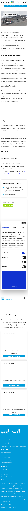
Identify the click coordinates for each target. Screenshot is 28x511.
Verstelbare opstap (6, 460)
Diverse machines (5, 457)
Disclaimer (23, 446)
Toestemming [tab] (5, 227)
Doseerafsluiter (14, 356)
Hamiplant (4, 469)
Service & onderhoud (6, 462)
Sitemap (4, 446)
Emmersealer (14, 385)
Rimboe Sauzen (5, 474)
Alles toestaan (14, 274)
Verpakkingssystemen (7, 454)
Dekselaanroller (14, 415)
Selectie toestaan (14, 280)
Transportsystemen (6, 452)
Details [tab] (14, 227)
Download (9, 299)
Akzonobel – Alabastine (7, 477)
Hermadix (3, 471)
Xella (2, 479)
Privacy (9, 446)
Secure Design (12, 507)
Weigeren (14, 286)
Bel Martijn (8, 205)
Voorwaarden (15, 446)
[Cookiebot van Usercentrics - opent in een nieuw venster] (20, 223)
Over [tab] (23, 227)
